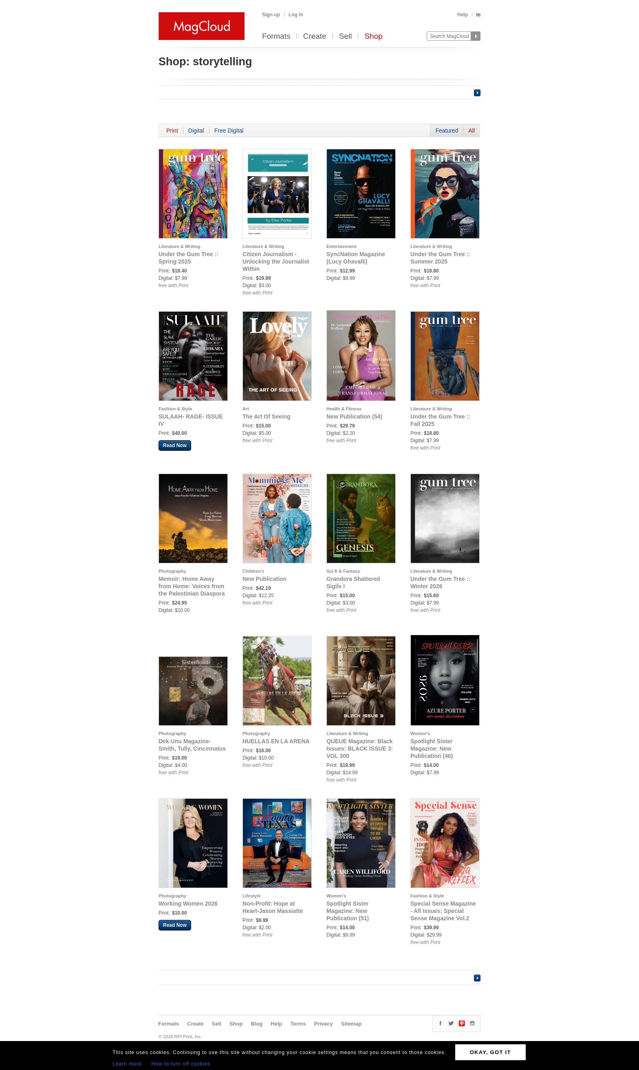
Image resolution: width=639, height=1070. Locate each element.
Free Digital (229, 130)
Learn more (126, 1064)
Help (462, 15)
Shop (373, 36)
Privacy (323, 1024)
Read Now (175, 445)
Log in (296, 15)
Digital (196, 130)
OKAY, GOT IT (490, 1052)
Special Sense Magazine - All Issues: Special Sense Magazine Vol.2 (443, 911)
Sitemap (351, 1024)
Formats (276, 36)
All (471, 130)
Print (172, 130)
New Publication (264, 579)
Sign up (271, 15)
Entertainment (341, 246)
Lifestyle (251, 895)
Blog (256, 1024)
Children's (253, 571)
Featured (446, 130)
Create (314, 36)
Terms (298, 1024)
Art (245, 408)
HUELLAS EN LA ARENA (276, 741)
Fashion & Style (175, 408)
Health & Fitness (343, 408)
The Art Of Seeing (266, 416)
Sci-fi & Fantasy (343, 571)
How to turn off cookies (181, 1064)
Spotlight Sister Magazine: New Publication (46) (431, 748)
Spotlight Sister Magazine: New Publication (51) (347, 911)
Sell (345, 36)
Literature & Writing (179, 246)
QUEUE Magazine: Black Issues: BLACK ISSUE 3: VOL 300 (359, 748)
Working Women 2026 (188, 903)
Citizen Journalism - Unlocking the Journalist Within (275, 261)
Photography (172, 571)
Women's (420, 733)
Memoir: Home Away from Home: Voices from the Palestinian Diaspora (192, 586)
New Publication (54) (354, 416)
